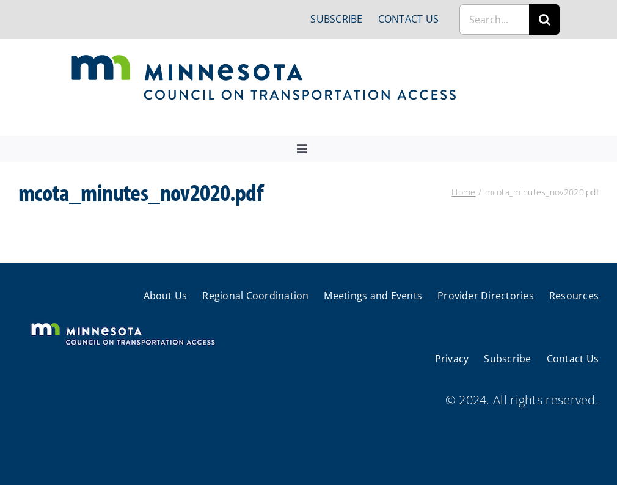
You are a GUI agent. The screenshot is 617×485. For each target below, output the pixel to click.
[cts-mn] (264, 59)
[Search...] (494, 19)
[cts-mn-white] (122, 324)
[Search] (544, 19)
